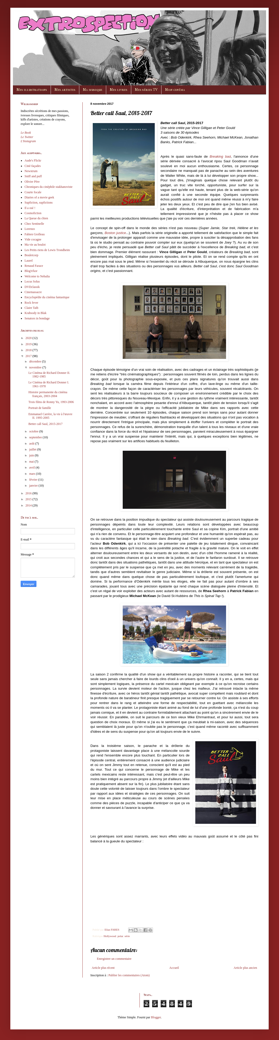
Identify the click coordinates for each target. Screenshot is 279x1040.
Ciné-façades (33, 166)
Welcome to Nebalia (37, 276)
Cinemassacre (33, 292)
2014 (29, 505)
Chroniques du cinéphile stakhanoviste (49, 187)
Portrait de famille (39, 408)
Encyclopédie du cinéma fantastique (47, 297)
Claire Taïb (31, 308)
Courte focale (33, 192)
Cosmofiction (33, 213)
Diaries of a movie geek (39, 197)
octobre (34, 431)
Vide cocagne (33, 239)
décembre (35, 361)
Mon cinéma (175, 89)
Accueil (174, 968)
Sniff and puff (33, 176)
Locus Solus (32, 281)
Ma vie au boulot (35, 244)
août (32, 443)
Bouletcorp (31, 255)
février (33, 479)
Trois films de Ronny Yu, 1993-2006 (51, 402)
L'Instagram (28, 141)
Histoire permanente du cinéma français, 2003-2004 (47, 394)
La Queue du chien (36, 218)
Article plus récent (103, 968)
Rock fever (31, 302)
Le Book (26, 132)
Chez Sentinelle (34, 223)
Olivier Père (32, 181)
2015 (29, 499)
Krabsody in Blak (36, 313)
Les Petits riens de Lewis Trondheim (47, 250)
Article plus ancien (245, 968)
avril (32, 467)
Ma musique (92, 89)
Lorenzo (30, 229)
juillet (33, 449)
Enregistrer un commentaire (114, 959)
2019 (29, 344)
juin (32, 455)
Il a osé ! (30, 208)
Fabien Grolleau (35, 234)
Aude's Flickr (33, 160)
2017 (29, 356)
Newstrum (31, 171)
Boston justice (115, 233)
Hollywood (110, 936)
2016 (29, 493)
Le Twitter (27, 137)
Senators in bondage (37, 318)
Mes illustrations (32, 89)
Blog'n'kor (31, 271)
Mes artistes (65, 89)
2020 (29, 338)
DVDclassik (32, 287)
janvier (33, 485)
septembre (36, 437)
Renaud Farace (34, 266)
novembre (35, 367)
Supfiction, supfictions (39, 202)
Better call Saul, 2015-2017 (45, 424)
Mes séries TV (146, 89)
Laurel (29, 260)
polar (120, 936)
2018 (29, 350)
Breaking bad (220, 156)
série (127, 936)
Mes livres (118, 89)
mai (32, 461)
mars (32, 473)
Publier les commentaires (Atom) (129, 975)
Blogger (156, 1017)
